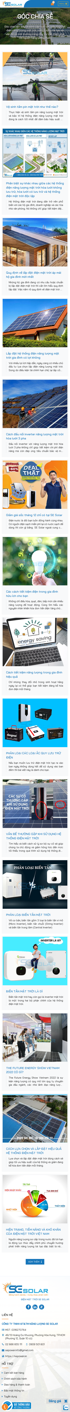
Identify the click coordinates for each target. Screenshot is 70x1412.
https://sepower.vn (16, 1356)
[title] (28, 1307)
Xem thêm (35, 1261)
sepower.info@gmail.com (19, 1350)
